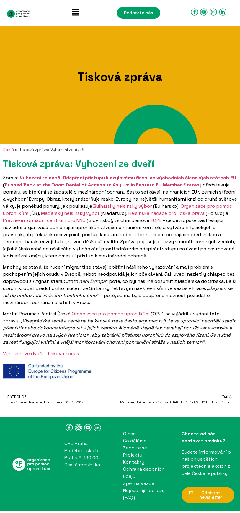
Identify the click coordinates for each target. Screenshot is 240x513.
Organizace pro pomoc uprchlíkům (111, 314)
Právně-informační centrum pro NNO (44, 220)
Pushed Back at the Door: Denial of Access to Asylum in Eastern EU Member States (102, 185)
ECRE (156, 220)
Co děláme (134, 441)
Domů (8, 149)
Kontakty (133, 462)
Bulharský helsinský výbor (122, 206)
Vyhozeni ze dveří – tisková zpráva (42, 353)
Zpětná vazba (138, 483)
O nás (129, 434)
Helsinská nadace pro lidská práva (166, 213)
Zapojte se (135, 448)
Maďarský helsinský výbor (70, 213)
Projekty (132, 455)
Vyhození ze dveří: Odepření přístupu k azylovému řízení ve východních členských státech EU (128, 178)
